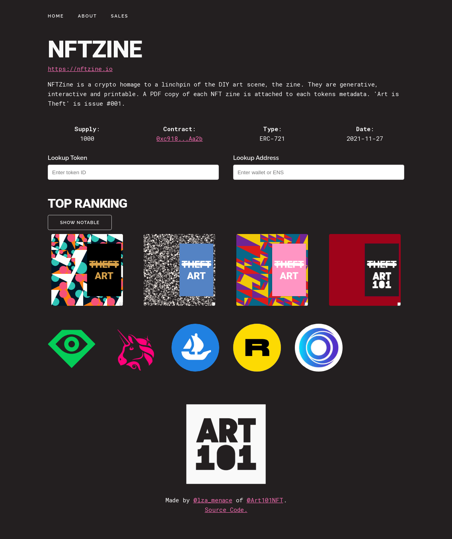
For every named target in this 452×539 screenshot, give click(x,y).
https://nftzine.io (80, 69)
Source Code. (226, 509)
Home (56, 16)
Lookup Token (67, 157)
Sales (120, 16)
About (87, 16)
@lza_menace (212, 500)
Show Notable (79, 222)
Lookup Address (256, 157)
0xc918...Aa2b (179, 138)
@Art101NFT (265, 500)
